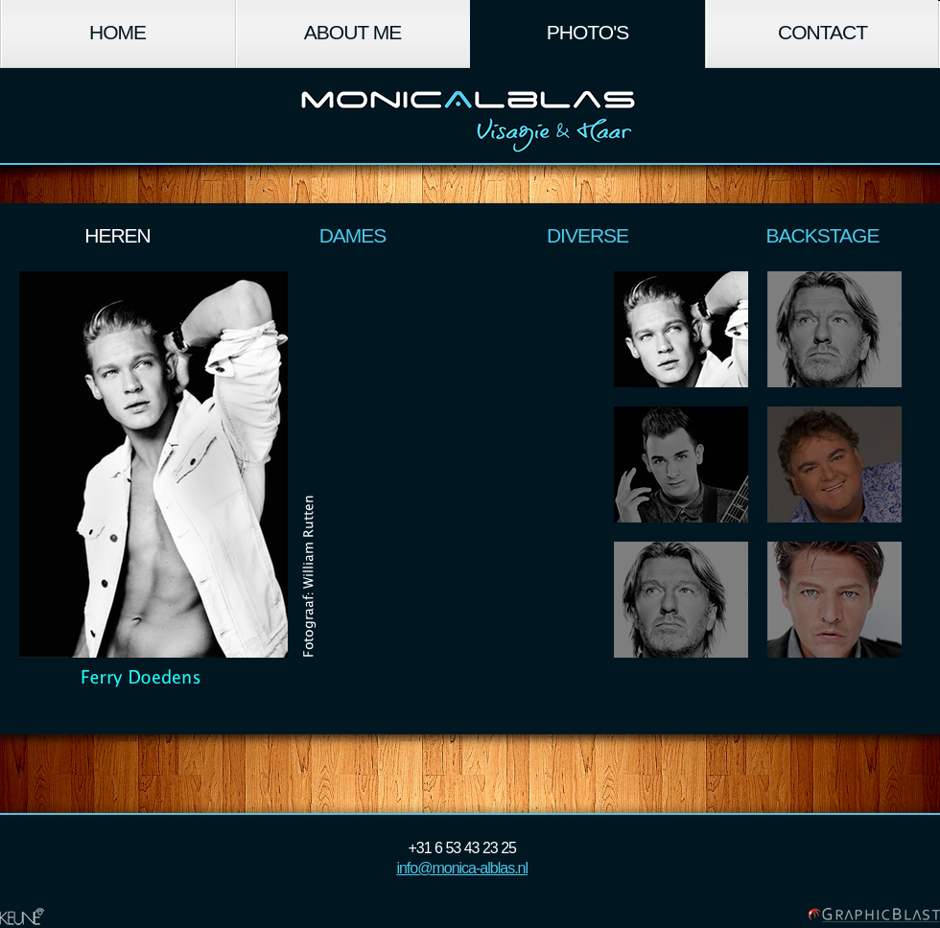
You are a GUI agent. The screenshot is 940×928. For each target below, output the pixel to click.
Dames (353, 235)
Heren (117, 235)
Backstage (823, 235)
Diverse (587, 235)
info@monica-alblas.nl (462, 868)
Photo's (587, 32)
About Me (352, 32)
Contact (822, 32)
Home (117, 32)
